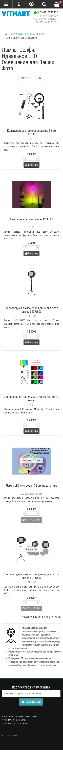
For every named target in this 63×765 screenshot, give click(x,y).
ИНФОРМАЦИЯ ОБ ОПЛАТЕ (14, 720)
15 (40, 78)
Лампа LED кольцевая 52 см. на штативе (31, 485)
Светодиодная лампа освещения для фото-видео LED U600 (31, 576)
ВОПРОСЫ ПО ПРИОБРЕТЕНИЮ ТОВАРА (19, 716)
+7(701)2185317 (46, 12)
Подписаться (31, 701)
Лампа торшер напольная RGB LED (31, 219)
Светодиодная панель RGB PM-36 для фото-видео (31, 398)
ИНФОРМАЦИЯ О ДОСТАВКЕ (14, 723)
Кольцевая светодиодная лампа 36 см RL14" (31, 132)
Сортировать (26, 78)
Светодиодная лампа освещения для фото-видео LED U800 (31, 310)
